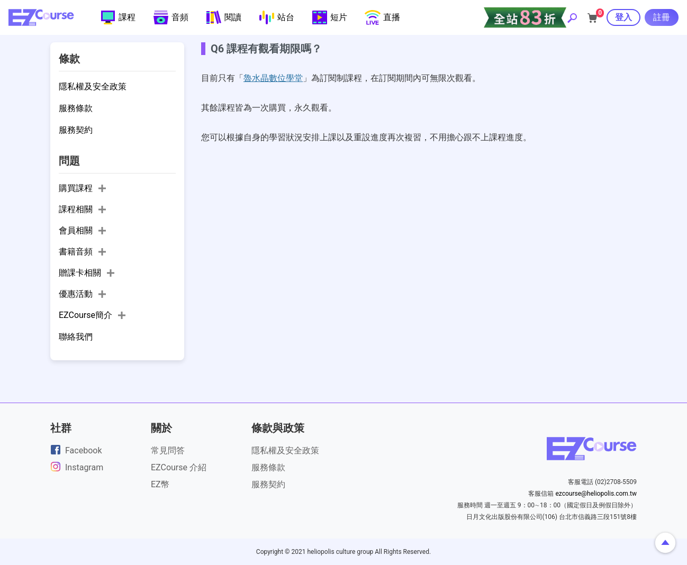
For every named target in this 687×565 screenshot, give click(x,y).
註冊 (661, 17)
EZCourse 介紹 (178, 467)
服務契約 (268, 484)
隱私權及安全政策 (285, 450)
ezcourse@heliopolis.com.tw (596, 493)
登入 (623, 17)
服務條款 (268, 467)
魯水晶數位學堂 (273, 78)
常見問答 (168, 450)
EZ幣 (160, 484)
